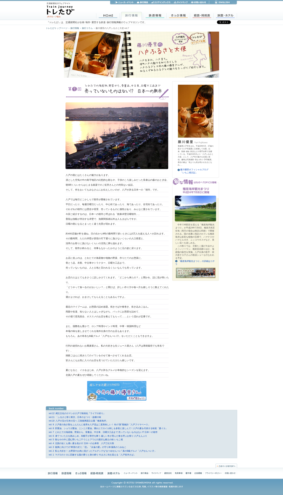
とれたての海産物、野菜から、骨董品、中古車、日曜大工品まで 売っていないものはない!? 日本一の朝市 (103, 432)
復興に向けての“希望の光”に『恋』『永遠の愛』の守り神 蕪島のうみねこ (87, 447)
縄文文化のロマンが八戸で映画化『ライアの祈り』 (77, 413)
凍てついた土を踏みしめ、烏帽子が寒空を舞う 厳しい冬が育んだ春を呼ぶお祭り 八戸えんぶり (98, 436)
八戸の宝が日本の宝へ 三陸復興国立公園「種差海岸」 (78, 421)
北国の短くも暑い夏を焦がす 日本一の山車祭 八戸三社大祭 (81, 443)
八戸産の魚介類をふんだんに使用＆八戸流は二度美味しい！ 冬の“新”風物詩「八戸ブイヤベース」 (99, 424)
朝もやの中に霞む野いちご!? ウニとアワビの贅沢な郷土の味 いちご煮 (86, 439)
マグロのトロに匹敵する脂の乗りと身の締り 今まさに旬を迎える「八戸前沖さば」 (92, 454)
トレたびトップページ (57, 28)
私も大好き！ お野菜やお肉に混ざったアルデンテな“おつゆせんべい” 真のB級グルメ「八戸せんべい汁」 (102, 451)
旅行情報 (74, 28)
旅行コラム (87, 28)
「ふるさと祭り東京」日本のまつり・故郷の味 (75, 417)
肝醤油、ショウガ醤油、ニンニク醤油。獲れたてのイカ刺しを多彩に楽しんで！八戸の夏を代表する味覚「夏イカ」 (108, 428)
